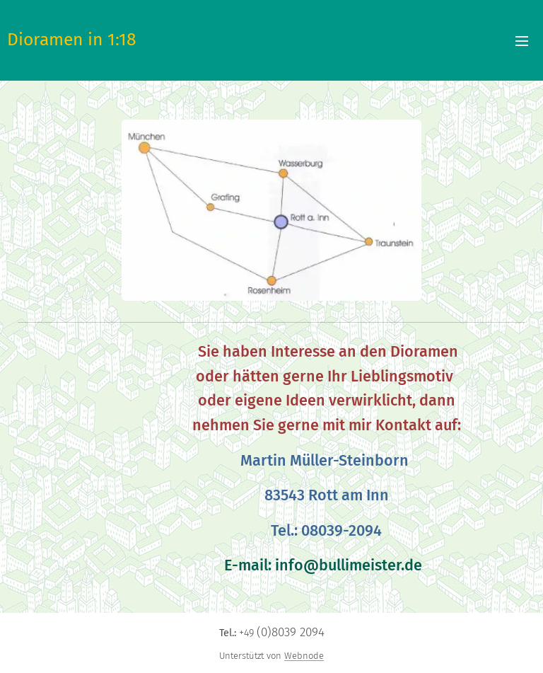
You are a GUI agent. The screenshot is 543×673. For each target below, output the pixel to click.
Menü (521, 41)
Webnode (304, 655)
